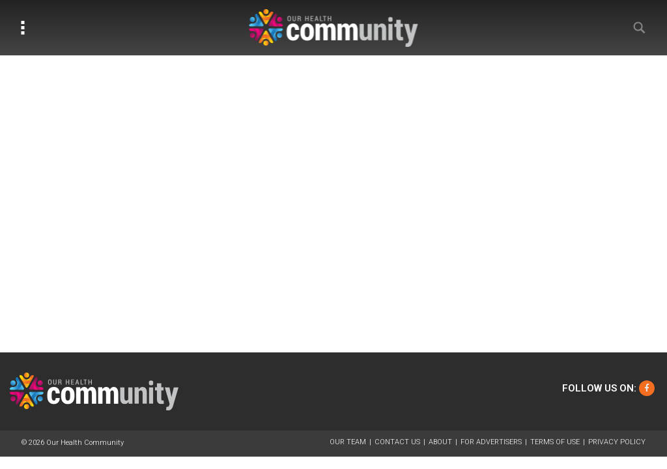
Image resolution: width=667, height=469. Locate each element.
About (440, 442)
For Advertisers (491, 442)
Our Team (348, 442)
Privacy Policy (617, 442)
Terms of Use (555, 442)
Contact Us (397, 442)
